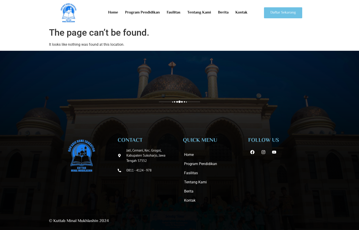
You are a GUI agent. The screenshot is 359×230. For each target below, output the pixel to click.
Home (113, 13)
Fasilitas (173, 13)
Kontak (241, 13)
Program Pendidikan (142, 13)
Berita (223, 13)
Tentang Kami (199, 13)
